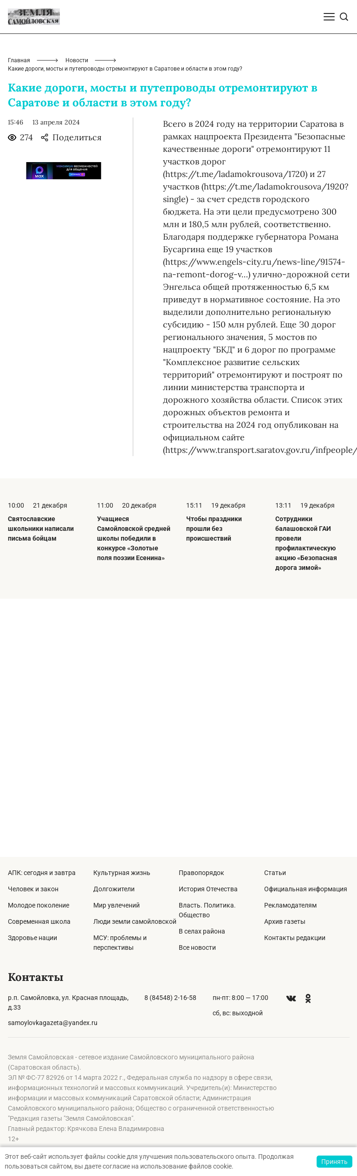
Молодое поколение (38, 905)
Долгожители (114, 889)
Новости (76, 60)
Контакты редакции (294, 937)
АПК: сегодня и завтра (42, 872)
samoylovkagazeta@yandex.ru (52, 1022)
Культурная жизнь (121, 872)
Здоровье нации (32, 937)
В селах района (202, 931)
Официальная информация (305, 889)
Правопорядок (201, 872)
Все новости (197, 947)
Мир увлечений (116, 905)
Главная (19, 60)
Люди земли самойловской (134, 921)
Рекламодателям (290, 905)
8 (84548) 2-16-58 (170, 997)
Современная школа (39, 921)
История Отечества (208, 889)
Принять (334, 1161)
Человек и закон (33, 889)
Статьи (275, 872)
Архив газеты (284, 921)
